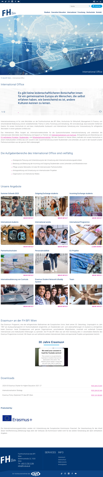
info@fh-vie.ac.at (24, 466)
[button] (99, 111)
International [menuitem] (71, 12)
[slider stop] (51, 101)
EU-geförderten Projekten (10, 137)
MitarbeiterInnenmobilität (42, 137)
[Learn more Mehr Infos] (86, 236)
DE (100, 1)
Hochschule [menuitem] (90, 12)
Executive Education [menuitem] (58, 12)
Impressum (61, 457)
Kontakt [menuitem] (99, 12)
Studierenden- (24, 137)
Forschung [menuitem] (81, 12)
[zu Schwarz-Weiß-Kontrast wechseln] (94, 1)
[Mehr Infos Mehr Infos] (17, 207)
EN (97, 1)
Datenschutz (62, 459)
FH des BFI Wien (6, 78)
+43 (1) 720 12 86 (27, 463)
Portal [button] (97, 6)
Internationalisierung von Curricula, (64, 135)
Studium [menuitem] (47, 12)
